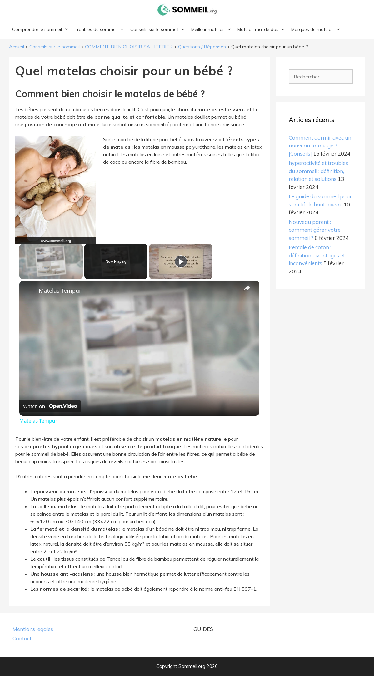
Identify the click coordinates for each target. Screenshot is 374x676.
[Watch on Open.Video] (50, 406)
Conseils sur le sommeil (159, 29)
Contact (22, 638)
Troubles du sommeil (101, 29)
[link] (29, 291)
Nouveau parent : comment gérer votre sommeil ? (315, 230)
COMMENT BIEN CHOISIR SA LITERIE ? (129, 47)
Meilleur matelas (212, 29)
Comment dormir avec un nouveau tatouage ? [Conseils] (320, 145)
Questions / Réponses (202, 47)
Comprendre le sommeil (42, 29)
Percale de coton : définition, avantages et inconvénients (317, 255)
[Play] (181, 261)
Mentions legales (32, 629)
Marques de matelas (317, 29)
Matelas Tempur (60, 290)
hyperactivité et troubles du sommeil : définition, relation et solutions (318, 171)
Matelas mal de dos (262, 29)
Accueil (16, 47)
